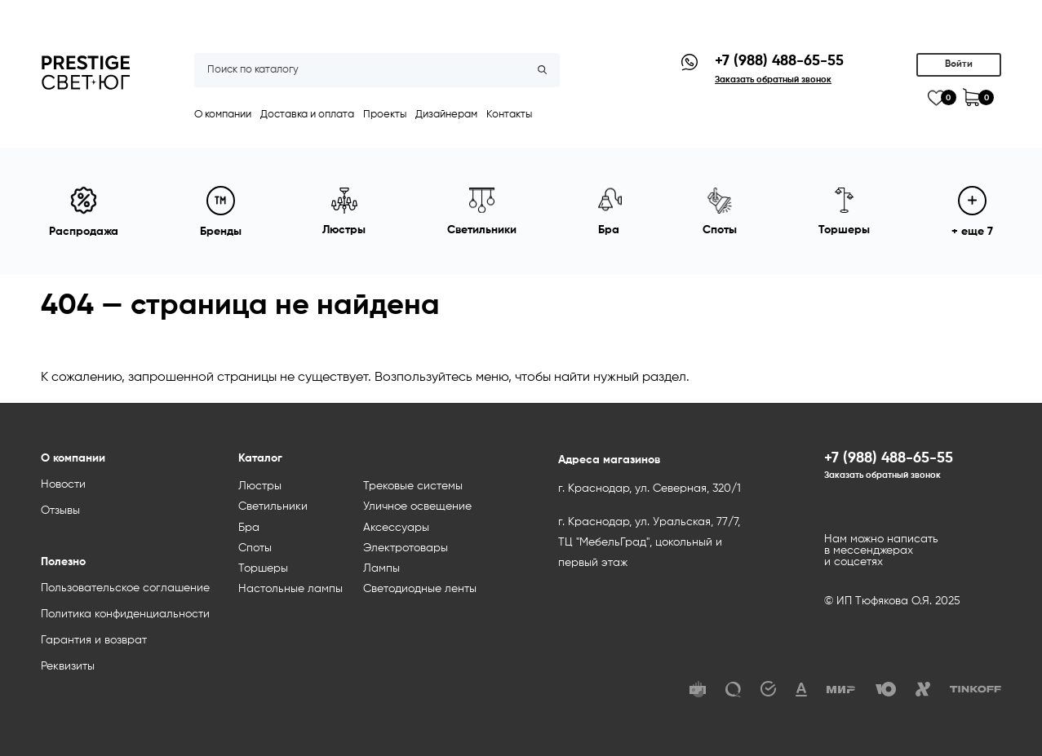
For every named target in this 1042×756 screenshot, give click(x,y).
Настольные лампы (290, 589)
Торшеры (263, 568)
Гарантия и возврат (94, 640)
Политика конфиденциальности (125, 614)
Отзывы (60, 510)
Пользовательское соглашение (125, 588)
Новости (63, 484)
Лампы (381, 568)
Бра (248, 527)
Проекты (384, 114)
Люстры (260, 486)
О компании (222, 114)
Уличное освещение (417, 506)
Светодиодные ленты (420, 589)
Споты (255, 548)
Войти (959, 64)
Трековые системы (413, 486)
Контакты (509, 114)
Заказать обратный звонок (882, 475)
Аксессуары (396, 527)
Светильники (273, 506)
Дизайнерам (446, 114)
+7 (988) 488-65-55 (779, 61)
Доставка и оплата (307, 114)
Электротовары (405, 548)
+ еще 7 (972, 211)
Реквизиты (68, 666)
